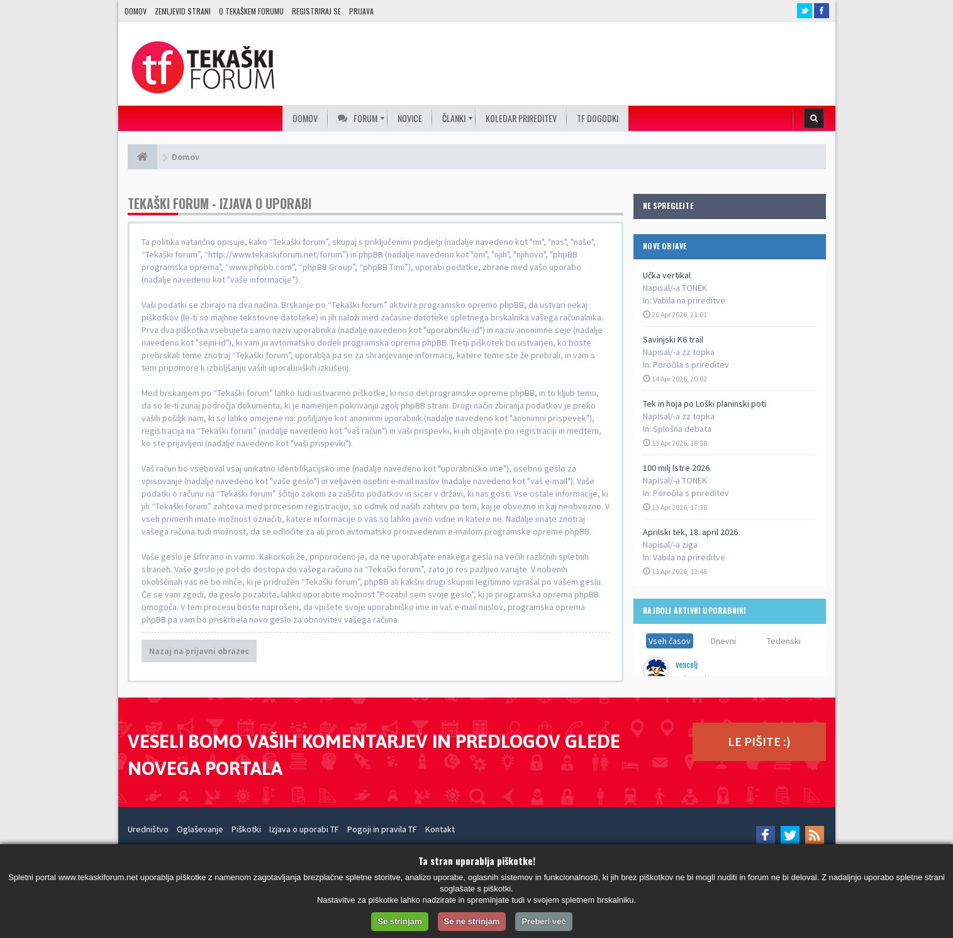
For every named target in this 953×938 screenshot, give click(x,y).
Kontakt (440, 829)
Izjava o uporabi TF (304, 829)
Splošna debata (682, 428)
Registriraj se (316, 11)
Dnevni (723, 641)
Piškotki (246, 829)
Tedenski (784, 641)
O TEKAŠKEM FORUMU (251, 11)
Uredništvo (148, 829)
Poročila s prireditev (691, 364)
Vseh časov (670, 641)
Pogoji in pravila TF (382, 829)
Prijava (361, 11)
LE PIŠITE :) (759, 741)
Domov (136, 11)
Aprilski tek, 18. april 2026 (690, 532)
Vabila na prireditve (689, 300)
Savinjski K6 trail (673, 339)
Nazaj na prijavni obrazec (199, 651)
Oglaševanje (200, 829)
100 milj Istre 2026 (676, 467)
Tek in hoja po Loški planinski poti (704, 403)
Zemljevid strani (183, 11)
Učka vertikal (667, 275)
